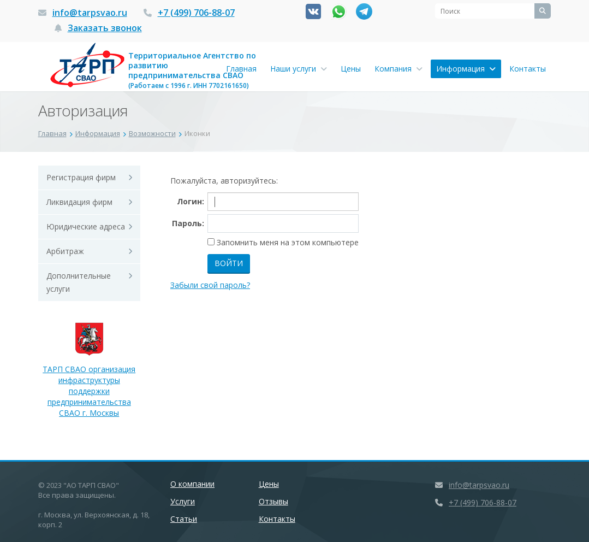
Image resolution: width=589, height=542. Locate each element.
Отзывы (273, 501)
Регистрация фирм (81, 177)
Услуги (182, 501)
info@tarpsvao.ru (89, 13)
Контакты (527, 68)
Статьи (183, 519)
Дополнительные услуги (78, 282)
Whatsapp (339, 11)
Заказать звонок (105, 28)
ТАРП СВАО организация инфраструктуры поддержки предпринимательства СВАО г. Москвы (89, 375)
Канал (364, 11)
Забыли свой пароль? (210, 285)
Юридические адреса (85, 226)
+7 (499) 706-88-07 (196, 13)
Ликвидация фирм (79, 202)
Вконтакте (313, 11)
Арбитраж (65, 251)
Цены (351, 68)
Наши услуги (298, 68)
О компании (192, 484)
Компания (398, 68)
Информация (466, 68)
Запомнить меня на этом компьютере (287, 242)
